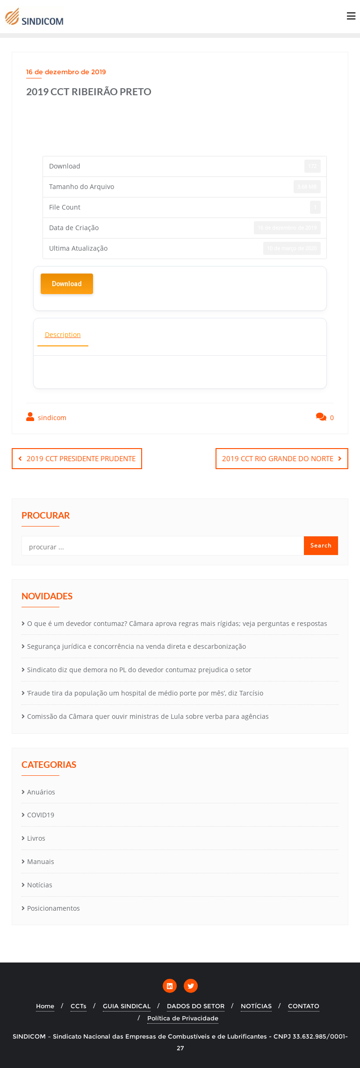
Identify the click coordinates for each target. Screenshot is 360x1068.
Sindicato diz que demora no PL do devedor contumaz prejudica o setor (139, 669)
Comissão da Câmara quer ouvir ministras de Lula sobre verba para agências (148, 716)
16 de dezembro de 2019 (66, 72)
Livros (36, 838)
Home (45, 1006)
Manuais (40, 861)
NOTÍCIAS (256, 1006)
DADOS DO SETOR (195, 1006)
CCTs (78, 1006)
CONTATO (303, 1006)
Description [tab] (63, 334)
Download (67, 284)
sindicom (46, 417)
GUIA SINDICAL (127, 1006)
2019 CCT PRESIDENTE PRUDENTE (81, 458)
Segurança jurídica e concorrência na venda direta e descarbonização (136, 646)
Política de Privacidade (182, 1018)
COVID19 (40, 814)
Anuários (41, 791)
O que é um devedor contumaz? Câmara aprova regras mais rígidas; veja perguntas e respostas (177, 623)
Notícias (39, 884)
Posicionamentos (53, 908)
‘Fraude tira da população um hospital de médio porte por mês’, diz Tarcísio (145, 693)
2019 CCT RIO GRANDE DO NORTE (277, 458)
